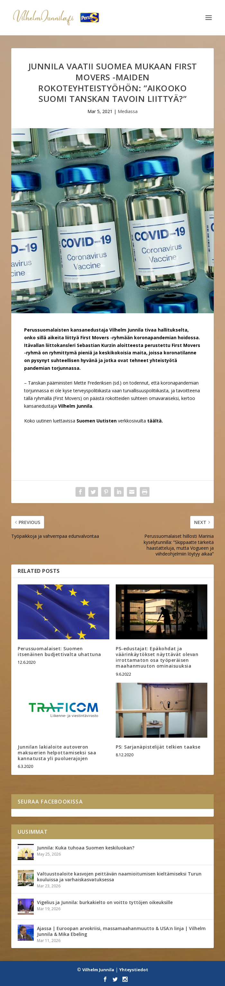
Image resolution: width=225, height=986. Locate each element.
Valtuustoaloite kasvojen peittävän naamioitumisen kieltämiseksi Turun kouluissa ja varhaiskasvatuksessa (119, 877)
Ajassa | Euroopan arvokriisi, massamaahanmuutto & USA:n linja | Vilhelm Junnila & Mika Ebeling (121, 931)
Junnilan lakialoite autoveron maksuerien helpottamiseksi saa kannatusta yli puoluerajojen (57, 752)
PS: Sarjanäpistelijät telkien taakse (158, 747)
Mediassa (128, 111)
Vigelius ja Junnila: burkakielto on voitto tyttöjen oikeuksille (105, 902)
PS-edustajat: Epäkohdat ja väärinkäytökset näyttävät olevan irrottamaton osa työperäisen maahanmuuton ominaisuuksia (157, 657)
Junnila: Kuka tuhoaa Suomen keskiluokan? (85, 848)
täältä (154, 421)
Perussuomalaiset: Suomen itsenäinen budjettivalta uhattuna (59, 651)
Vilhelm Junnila (98, 970)
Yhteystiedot (133, 970)
